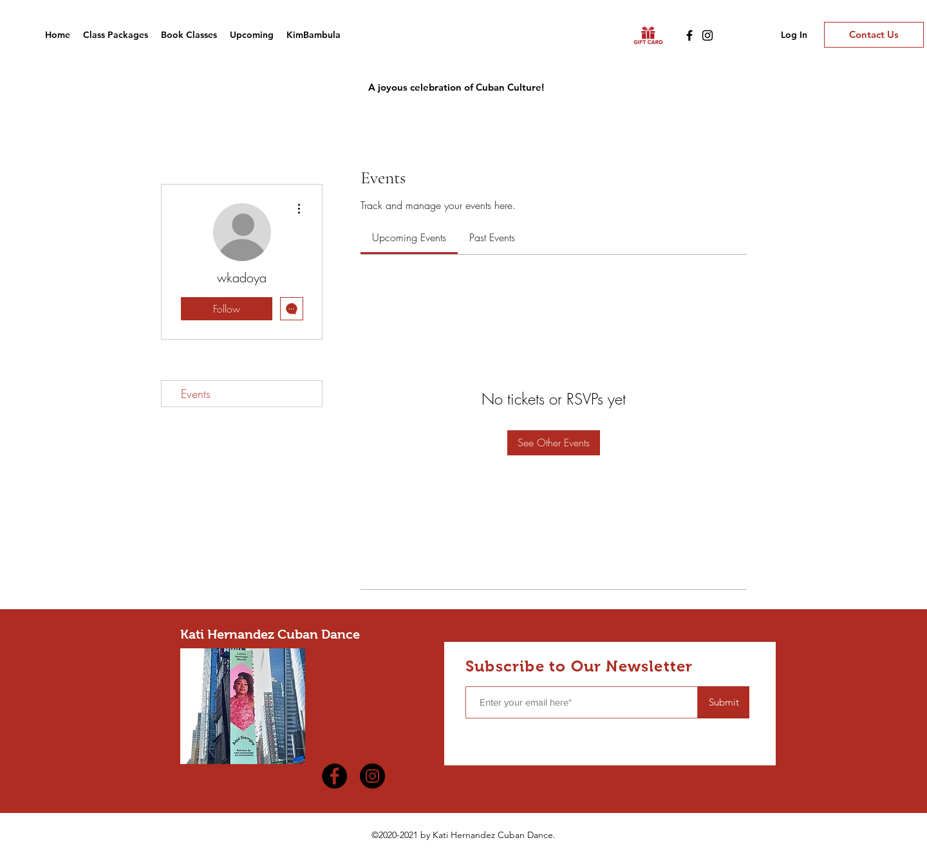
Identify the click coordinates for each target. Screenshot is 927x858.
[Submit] (723, 702)
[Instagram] (707, 35)
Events (196, 393)
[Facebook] (689, 35)
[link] (409, 237)
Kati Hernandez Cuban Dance (270, 634)
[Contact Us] (874, 35)
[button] (188, 34)
